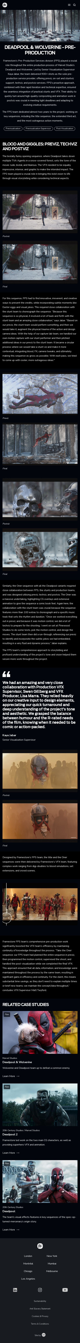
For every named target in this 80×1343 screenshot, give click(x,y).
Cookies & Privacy (40, 1316)
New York (52, 1256)
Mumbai (52, 1263)
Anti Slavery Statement (40, 1308)
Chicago (28, 1271)
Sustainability (40, 1301)
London (28, 1256)
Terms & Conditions (40, 1323)
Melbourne (52, 1271)
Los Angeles (28, 1279)
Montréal (28, 1263)
